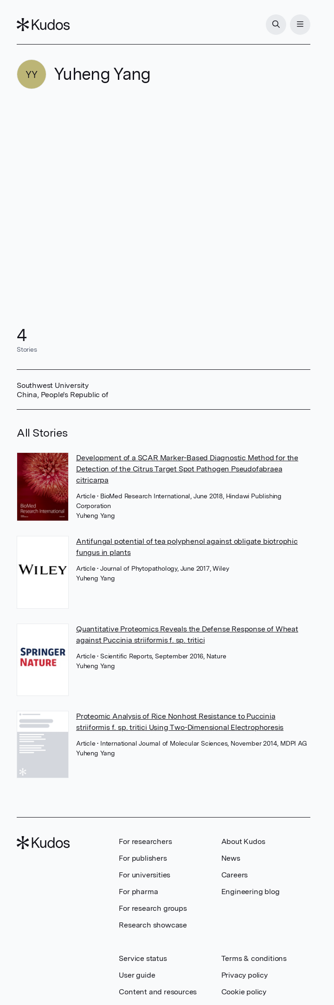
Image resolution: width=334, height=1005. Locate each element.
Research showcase (153, 925)
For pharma (138, 891)
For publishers (143, 858)
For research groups (152, 908)
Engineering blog (250, 891)
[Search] (276, 24)
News (230, 858)
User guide (137, 975)
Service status (143, 958)
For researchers (145, 841)
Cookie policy (243, 991)
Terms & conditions (254, 958)
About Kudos (243, 841)
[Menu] (300, 24)
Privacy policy (244, 975)
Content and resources (158, 991)
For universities (144, 874)
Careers (234, 874)
